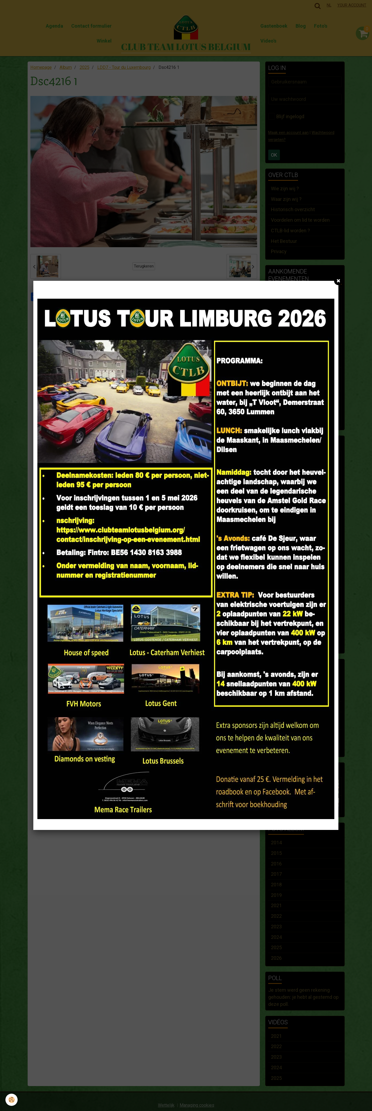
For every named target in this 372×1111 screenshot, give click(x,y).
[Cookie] (11, 1100)
